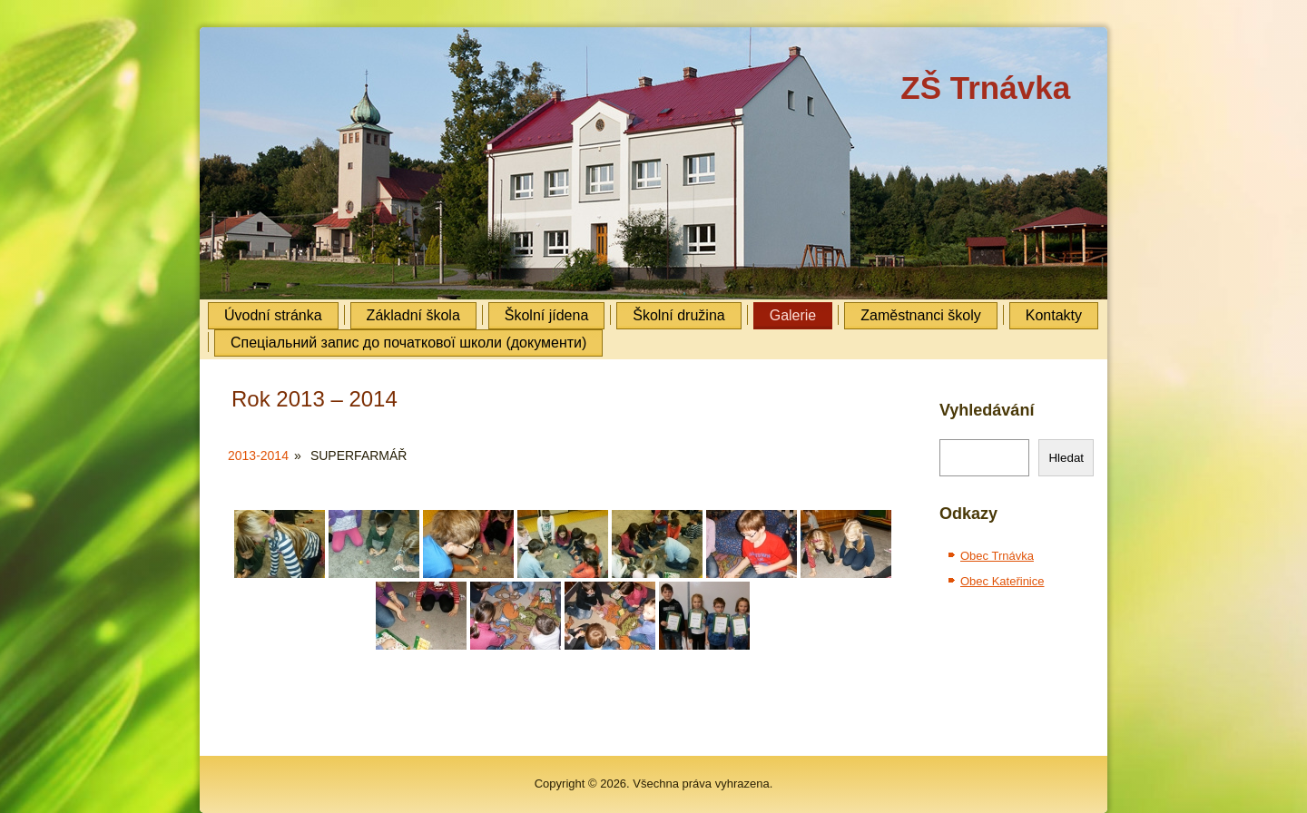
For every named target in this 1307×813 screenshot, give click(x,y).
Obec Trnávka (997, 556)
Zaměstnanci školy (920, 315)
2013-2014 (258, 455)
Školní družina (678, 315)
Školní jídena (547, 315)
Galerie (793, 315)
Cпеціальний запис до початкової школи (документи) (408, 342)
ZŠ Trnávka (985, 87)
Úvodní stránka (273, 315)
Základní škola (413, 315)
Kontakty (1054, 315)
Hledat (1066, 458)
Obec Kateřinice (1002, 581)
